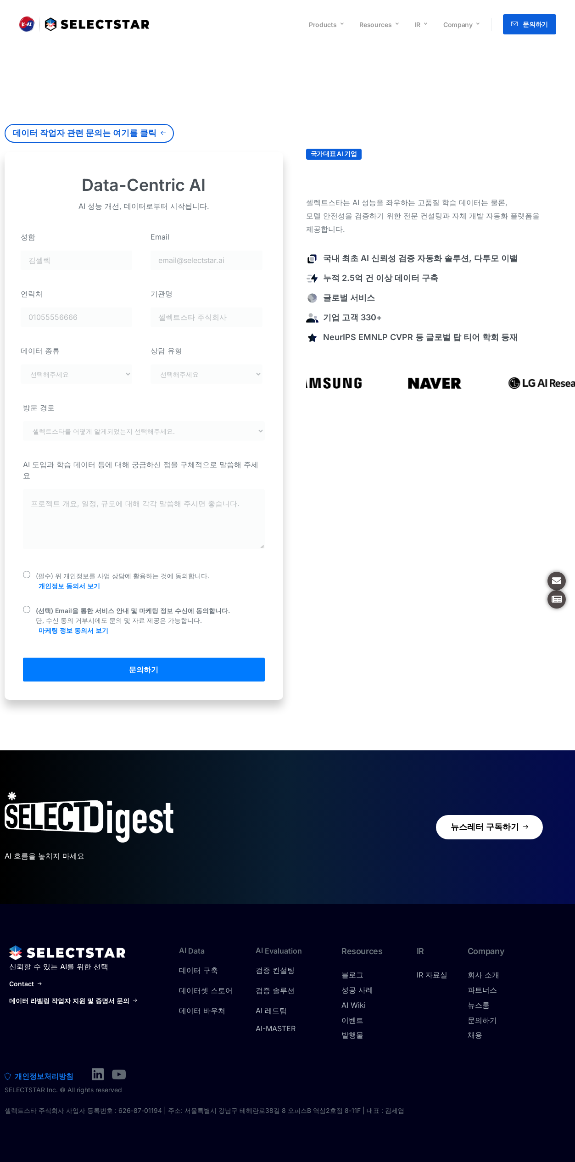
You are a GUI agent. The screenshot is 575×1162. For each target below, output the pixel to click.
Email (160, 236)
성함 (28, 236)
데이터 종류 (40, 350)
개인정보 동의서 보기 (69, 586)
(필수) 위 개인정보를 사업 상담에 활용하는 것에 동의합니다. (122, 581)
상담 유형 (166, 350)
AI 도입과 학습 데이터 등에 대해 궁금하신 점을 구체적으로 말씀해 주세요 (140, 470)
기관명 (162, 293)
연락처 (32, 293)
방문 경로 (39, 407)
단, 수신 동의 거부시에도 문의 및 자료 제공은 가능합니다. (133, 621)
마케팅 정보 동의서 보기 (73, 630)
